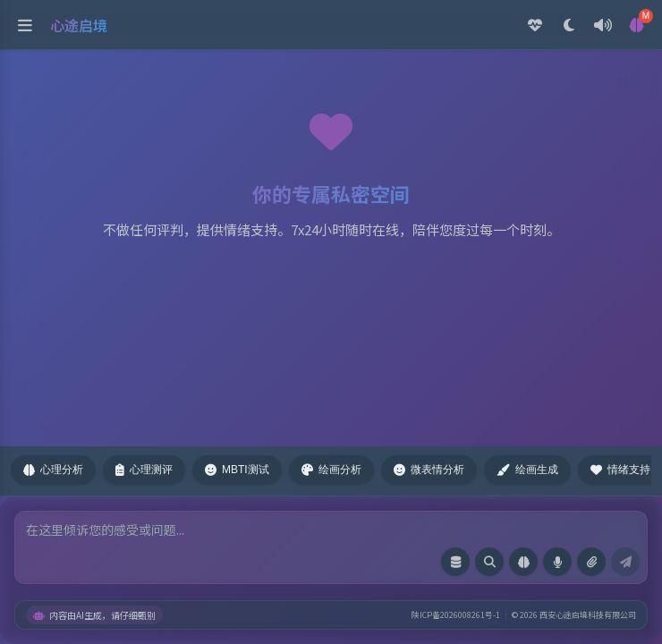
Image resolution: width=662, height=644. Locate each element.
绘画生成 (527, 469)
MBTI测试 (237, 469)
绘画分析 (331, 469)
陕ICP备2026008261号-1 (456, 615)
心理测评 (144, 469)
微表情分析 (429, 469)
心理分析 (53, 469)
